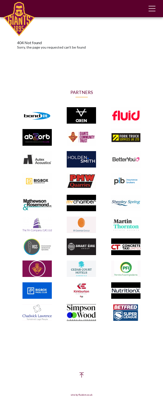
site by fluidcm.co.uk (81, 394)
